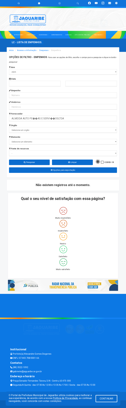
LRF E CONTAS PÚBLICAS (83, 34)
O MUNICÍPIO (31, 34)
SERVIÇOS (68, 34)
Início (11, 50)
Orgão (13, 125)
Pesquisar (29, 162)
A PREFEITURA (19, 34)
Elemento (14, 137)
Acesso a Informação (27, 50)
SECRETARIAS (43, 34)
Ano (12, 67)
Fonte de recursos (19, 148)
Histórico (14, 102)
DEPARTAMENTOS (56, 34)
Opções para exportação (63, 170)
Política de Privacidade (65, 398)
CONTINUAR (106, 398)
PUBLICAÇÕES (98, 34)
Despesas (43, 50)
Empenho (14, 90)
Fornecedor (16, 114)
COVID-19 (109, 162)
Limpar (72, 162)
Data (12, 79)
